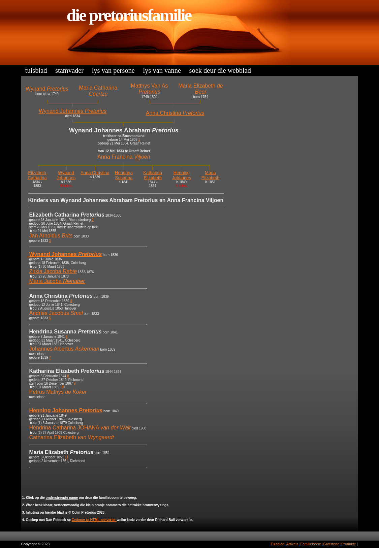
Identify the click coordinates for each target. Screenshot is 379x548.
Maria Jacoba (57, 281)
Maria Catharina (98, 91)
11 (66, 457)
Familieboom (310, 544)
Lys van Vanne (162, 70)
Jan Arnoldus (51, 235)
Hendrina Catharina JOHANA (80, 427)
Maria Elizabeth (200, 89)
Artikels (292, 544)
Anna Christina (175, 113)
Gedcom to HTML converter (94, 520)
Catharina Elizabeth (71, 437)
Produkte (348, 544)
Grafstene (331, 544)
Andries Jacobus (56, 313)
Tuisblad (36, 70)
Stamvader (69, 70)
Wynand (47, 89)
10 (63, 387)
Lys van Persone (113, 70)
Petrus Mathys (58, 392)
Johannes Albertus (64, 349)
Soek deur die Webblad (220, 70)
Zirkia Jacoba (53, 271)
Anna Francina (123, 157)
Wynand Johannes (72, 111)
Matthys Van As (149, 89)
